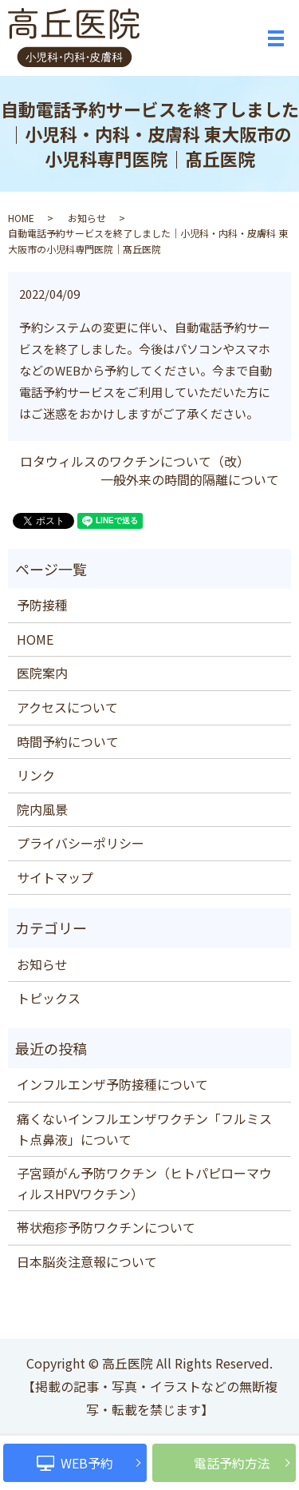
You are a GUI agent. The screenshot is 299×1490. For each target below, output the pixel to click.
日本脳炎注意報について (87, 1261)
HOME (21, 217)
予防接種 (42, 604)
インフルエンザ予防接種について (112, 1084)
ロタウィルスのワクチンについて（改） (135, 461)
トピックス (49, 997)
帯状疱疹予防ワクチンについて (106, 1227)
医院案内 (42, 672)
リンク (36, 775)
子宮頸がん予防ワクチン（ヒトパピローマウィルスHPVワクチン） (144, 1183)
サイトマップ (55, 877)
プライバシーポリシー (80, 842)
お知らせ (87, 217)
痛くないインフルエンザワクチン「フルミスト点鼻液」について (144, 1129)
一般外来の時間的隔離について (189, 479)
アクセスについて (67, 707)
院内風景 (42, 809)
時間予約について (68, 741)
